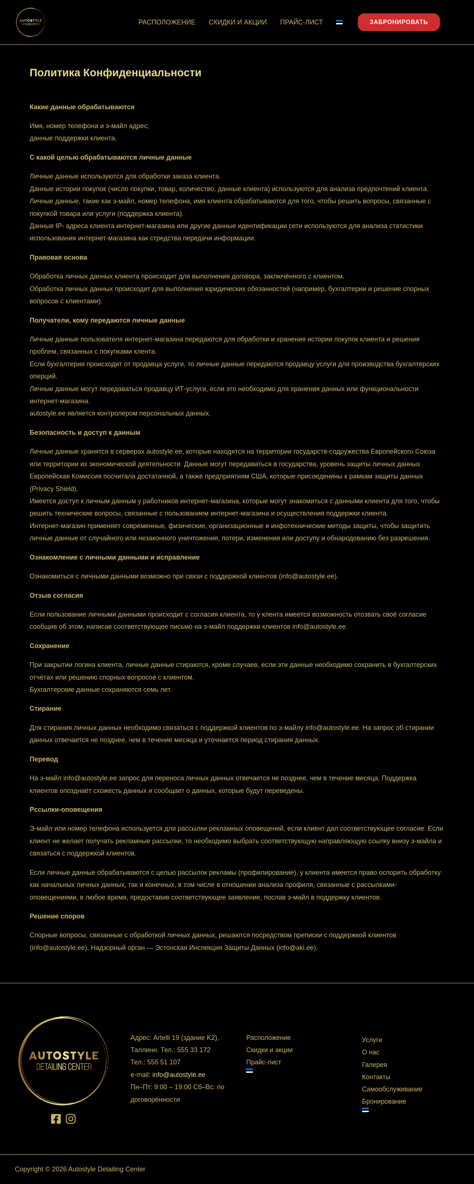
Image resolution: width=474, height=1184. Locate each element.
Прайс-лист (301, 22)
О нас (371, 1052)
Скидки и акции (238, 22)
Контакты (376, 1077)
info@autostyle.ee (58, 947)
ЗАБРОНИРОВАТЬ (399, 22)
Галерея (375, 1064)
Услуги (372, 1040)
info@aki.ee (296, 947)
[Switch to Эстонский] (340, 22)
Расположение (167, 22)
